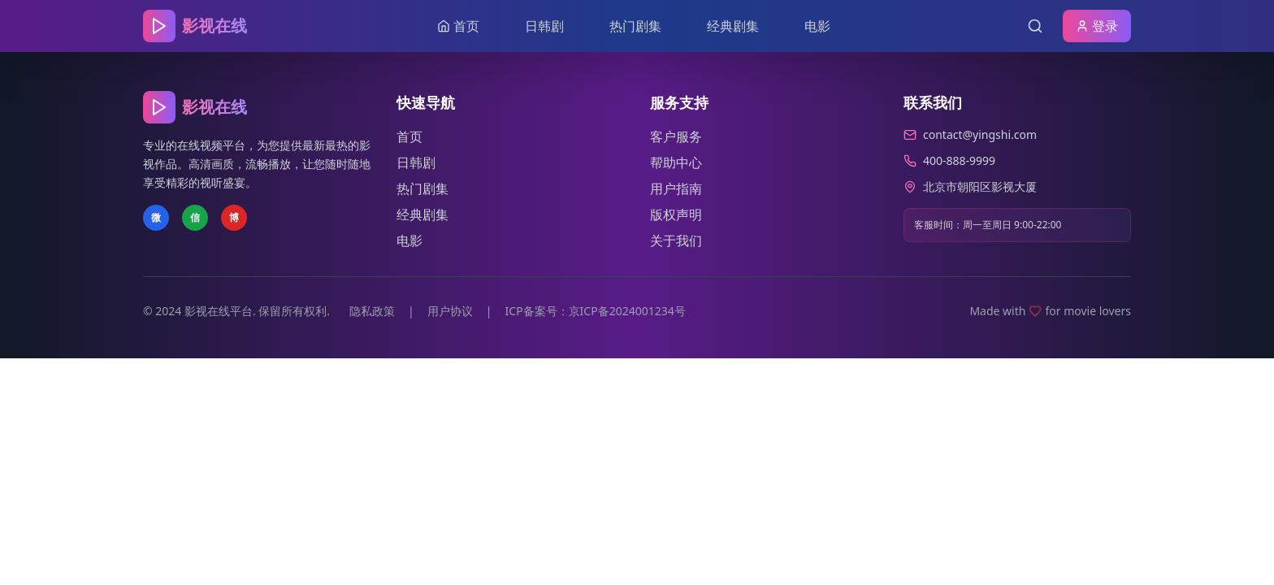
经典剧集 (733, 26)
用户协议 (450, 310)
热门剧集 (635, 26)
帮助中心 (676, 162)
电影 (817, 26)
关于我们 (676, 240)
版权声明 (676, 214)
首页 (409, 136)
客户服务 (676, 136)
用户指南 (676, 188)
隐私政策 (372, 310)
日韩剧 (544, 26)
